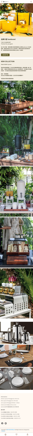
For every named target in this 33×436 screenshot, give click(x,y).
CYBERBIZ (3, 431)
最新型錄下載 (5, 55)
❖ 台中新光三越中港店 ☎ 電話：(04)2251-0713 (10, 418)
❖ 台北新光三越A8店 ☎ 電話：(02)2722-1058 (10, 416)
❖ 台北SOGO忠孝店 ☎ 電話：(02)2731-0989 (10, 414)
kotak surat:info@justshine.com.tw (8, 404)
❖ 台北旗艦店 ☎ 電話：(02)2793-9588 (9, 412)
